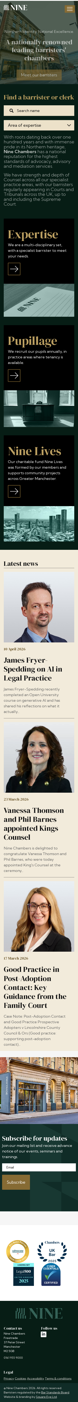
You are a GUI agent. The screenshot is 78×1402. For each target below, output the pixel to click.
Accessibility (35, 1378)
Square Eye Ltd (46, 1397)
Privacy (9, 1378)
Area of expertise (39, 125)
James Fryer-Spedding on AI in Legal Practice (33, 669)
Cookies (20, 1378)
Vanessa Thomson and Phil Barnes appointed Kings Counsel (34, 824)
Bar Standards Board (55, 1392)
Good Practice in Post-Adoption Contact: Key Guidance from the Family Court (35, 987)
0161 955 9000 (13, 1358)
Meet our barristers (39, 78)
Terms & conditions (58, 1378)
